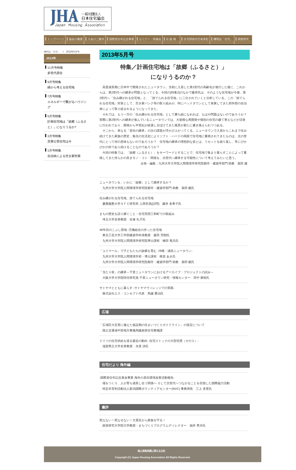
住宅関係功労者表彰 (196, 39)
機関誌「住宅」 (223, 39)
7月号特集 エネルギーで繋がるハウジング (66, 102)
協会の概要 (76, 39)
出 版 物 (172, 39)
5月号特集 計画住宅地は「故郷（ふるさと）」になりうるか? (66, 121)
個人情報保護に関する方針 (151, 450)
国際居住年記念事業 (121, 39)
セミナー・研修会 (150, 39)
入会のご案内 (96, 39)
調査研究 (243, 39)
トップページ (55, 39)
